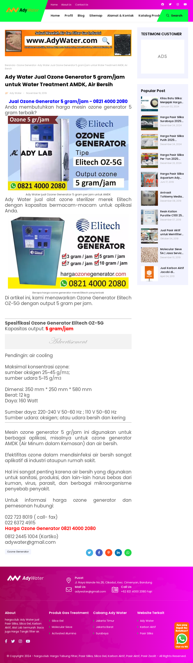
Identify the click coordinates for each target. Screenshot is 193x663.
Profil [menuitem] (69, 15)
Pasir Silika (146, 633)
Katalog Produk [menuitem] (151, 15)
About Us (66, 4)
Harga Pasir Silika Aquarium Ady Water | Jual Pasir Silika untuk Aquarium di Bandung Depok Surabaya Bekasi (172, 176)
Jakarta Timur (105, 621)
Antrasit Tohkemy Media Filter (171, 195)
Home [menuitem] (55, 15)
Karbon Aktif (148, 627)
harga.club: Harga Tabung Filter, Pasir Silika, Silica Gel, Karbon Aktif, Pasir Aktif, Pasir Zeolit (95, 656)
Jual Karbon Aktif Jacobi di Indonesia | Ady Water (172, 270)
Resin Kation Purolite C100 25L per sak (171, 213)
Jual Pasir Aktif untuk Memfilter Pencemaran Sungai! (171, 232)
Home (54, 4)
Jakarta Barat (104, 627)
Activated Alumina (64, 633)
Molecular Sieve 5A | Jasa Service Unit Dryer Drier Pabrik (171, 251)
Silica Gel (58, 621)
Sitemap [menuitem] (95, 15)
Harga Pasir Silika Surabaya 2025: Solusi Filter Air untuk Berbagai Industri (172, 119)
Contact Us (81, 4)
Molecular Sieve (62, 627)
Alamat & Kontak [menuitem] (120, 15)
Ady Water (15, 93)
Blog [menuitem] (81, 15)
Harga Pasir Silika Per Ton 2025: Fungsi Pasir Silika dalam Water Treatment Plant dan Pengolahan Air (172, 157)
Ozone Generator (26, 65)
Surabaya (102, 633)
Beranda (10, 65)
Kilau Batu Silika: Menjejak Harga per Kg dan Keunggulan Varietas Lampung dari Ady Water (171, 100)
